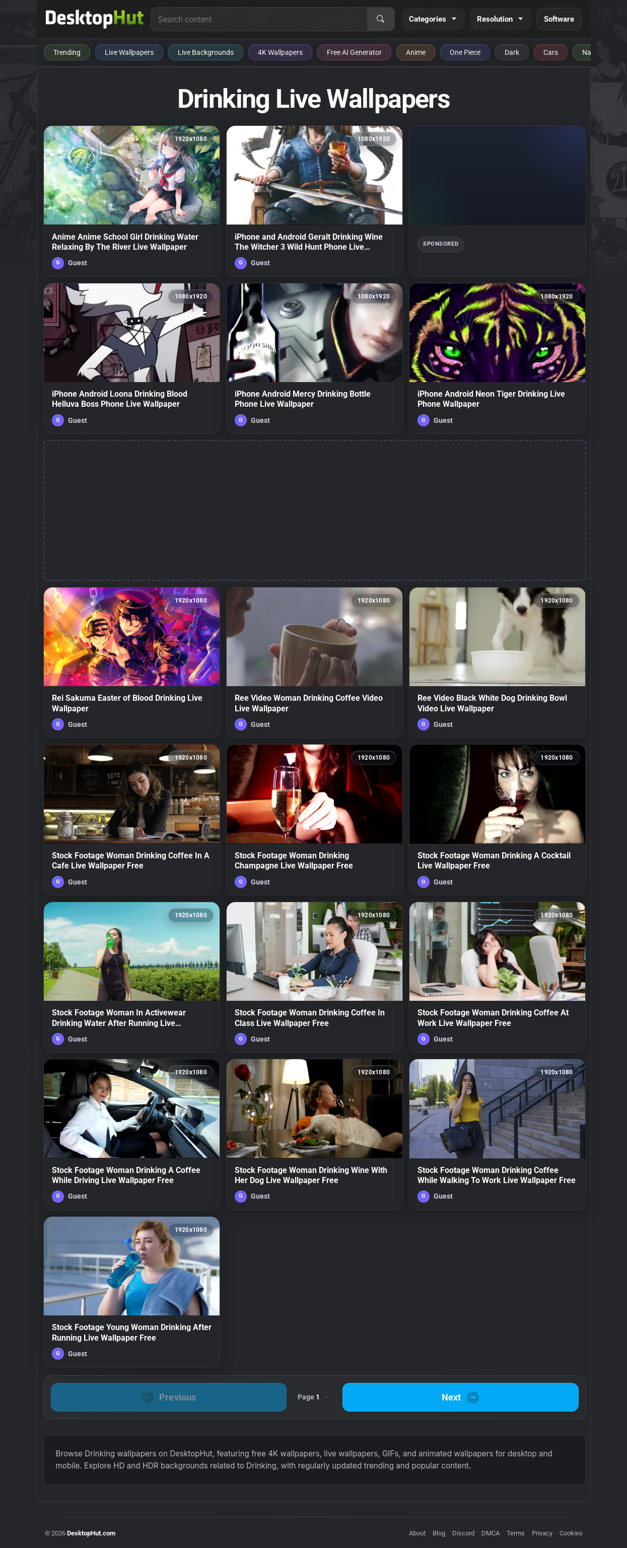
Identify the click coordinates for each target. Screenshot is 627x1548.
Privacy (542, 1533)
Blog (439, 1533)
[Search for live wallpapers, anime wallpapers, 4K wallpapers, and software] (259, 19)
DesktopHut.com (91, 1533)
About (417, 1533)
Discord (463, 1533)
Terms (516, 1533)
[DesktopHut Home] (95, 19)
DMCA (490, 1533)
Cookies (571, 1533)
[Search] (380, 19)
